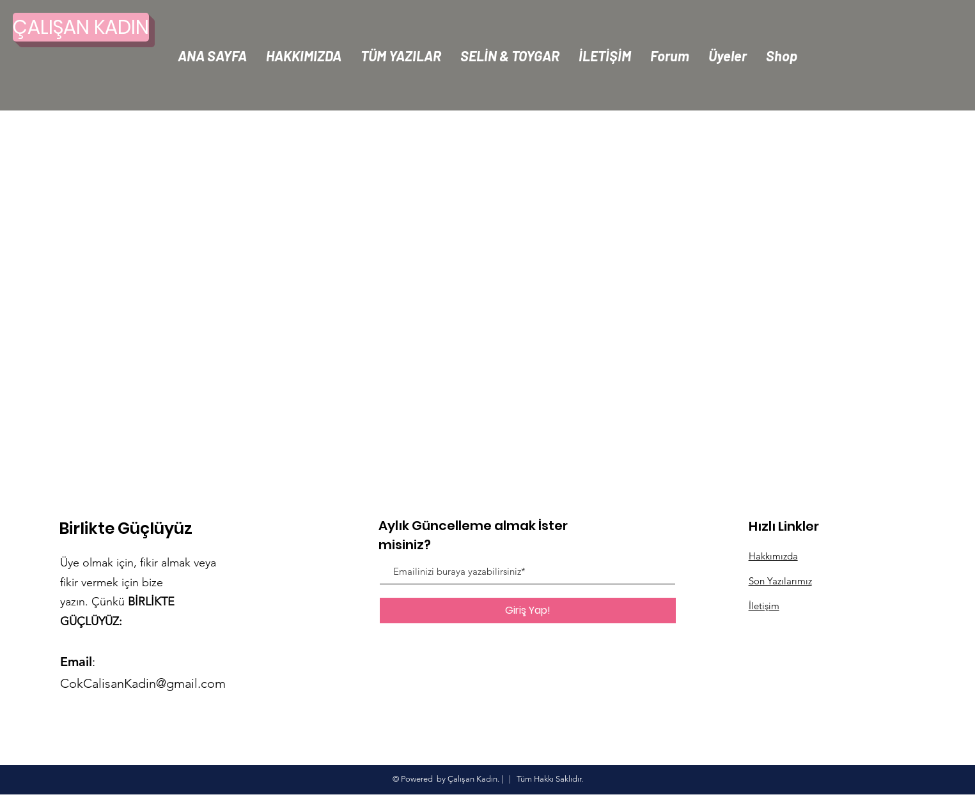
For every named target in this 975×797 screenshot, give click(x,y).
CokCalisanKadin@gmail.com (143, 683)
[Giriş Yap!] (528, 610)
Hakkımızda (773, 556)
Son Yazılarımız (780, 581)
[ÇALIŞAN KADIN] (81, 27)
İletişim (764, 606)
